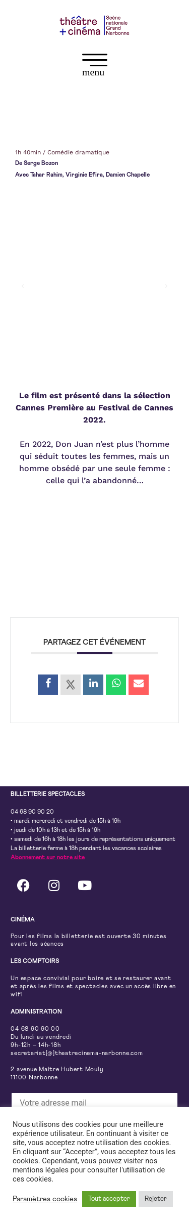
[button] (94, 67)
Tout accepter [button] (109, 1199)
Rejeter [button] (156, 1199)
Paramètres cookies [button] (45, 1199)
